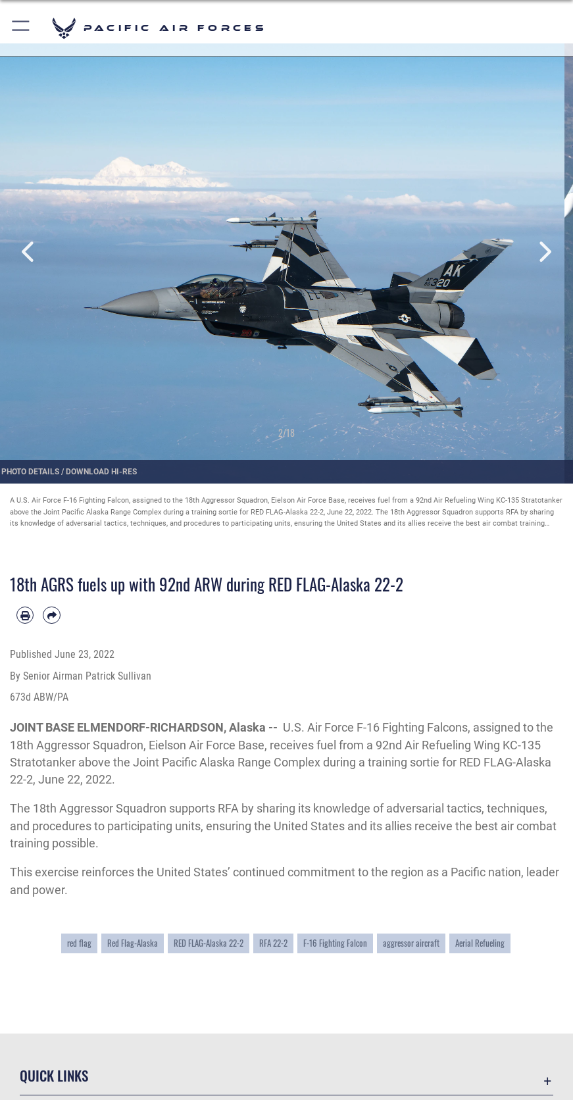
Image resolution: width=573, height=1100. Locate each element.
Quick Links (54, 1075)
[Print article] (25, 615)
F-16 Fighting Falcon (335, 942)
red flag (79, 942)
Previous (28, 252)
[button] (21, 28)
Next (544, 252)
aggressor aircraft (411, 942)
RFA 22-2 (273, 942)
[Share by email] (51, 615)
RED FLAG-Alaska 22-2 (208, 942)
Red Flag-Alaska (132, 942)
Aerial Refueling (480, 942)
